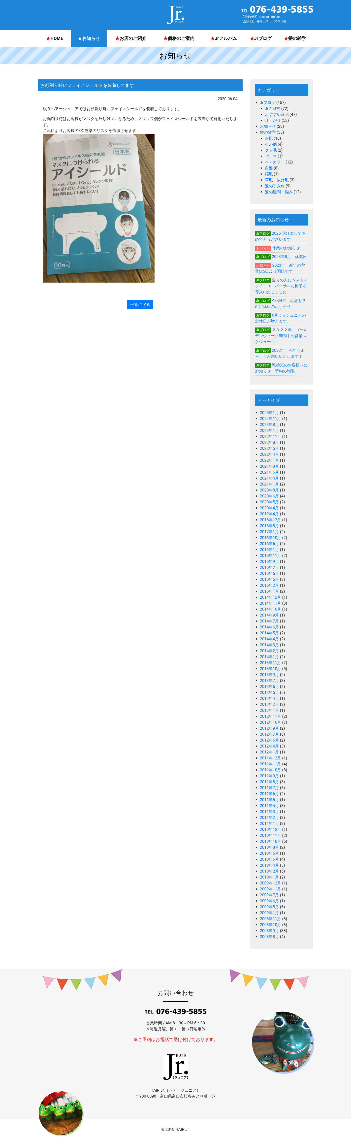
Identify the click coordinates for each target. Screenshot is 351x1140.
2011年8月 (269, 782)
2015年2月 (269, 585)
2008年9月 (269, 930)
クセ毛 (271, 150)
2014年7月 (269, 621)
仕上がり (273, 120)
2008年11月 (270, 918)
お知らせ (89, 38)
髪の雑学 (295, 38)
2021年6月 (269, 472)
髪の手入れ (275, 186)
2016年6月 (269, 543)
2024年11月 (270, 418)
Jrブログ (261, 38)
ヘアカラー (275, 162)
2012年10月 (270, 722)
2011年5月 (269, 799)
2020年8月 (269, 490)
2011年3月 (269, 811)
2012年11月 (270, 716)
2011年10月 (270, 770)
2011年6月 (269, 793)
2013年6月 (269, 686)
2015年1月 (269, 591)
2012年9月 (269, 728)
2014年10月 (270, 609)
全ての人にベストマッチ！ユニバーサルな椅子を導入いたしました (281, 286)
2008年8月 (269, 936)
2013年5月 (269, 692)
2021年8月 (269, 466)
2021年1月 (269, 484)
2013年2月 (269, 704)
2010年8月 (269, 847)
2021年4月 (269, 478)
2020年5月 (269, 502)
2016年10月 (270, 537)
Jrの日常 (272, 108)
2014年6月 (269, 627)
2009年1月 (269, 913)
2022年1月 (269, 460)
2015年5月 (269, 579)
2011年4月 (269, 805)
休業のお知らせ (286, 248)
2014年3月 (269, 645)
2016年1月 (269, 549)
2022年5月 (269, 448)
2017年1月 (269, 531)
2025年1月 (269, 412)
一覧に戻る (140, 304)
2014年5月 (269, 633)
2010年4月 (269, 865)
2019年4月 (269, 514)
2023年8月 (269, 424)
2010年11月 (270, 835)
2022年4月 (269, 454)
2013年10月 (270, 668)
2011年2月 (269, 817)
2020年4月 (269, 508)
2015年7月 (269, 567)
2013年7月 (269, 680)
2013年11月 (270, 662)
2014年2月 (269, 651)
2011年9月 (269, 776)
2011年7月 (269, 787)
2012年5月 (269, 740)
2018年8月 (269, 525)
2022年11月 (270, 436)
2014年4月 (269, 639)
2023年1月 (269, 430)
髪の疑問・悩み (279, 192)
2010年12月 (270, 829)
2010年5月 (269, 859)
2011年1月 (269, 823)
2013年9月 (269, 674)
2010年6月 (269, 853)
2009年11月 (270, 889)
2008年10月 (270, 924)
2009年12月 (270, 883)
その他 (271, 144)
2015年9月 (269, 561)
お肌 (269, 138)
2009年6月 (269, 901)
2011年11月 (270, 764)
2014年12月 (270, 597)
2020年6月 (269, 496)
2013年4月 (269, 698)
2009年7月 (269, 895)
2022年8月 (269, 442)
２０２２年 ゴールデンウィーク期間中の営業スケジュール (281, 335)
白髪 (269, 168)
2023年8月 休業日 (289, 256)
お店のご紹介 (130, 38)
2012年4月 (269, 746)
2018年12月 (270, 520)
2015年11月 (270, 555)
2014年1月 (269, 656)
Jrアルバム (223, 38)
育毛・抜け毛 (277, 180)
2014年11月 (270, 603)
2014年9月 (269, 615)
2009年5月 (269, 907)
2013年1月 (269, 710)
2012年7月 (269, 734)
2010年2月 (269, 871)
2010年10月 (270, 841)
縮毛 (269, 174)
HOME (54, 38)
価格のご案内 (178, 38)
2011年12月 (270, 758)
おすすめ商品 (277, 114)
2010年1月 (269, 877)
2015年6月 (269, 573)
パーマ (271, 156)
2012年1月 (269, 752)
